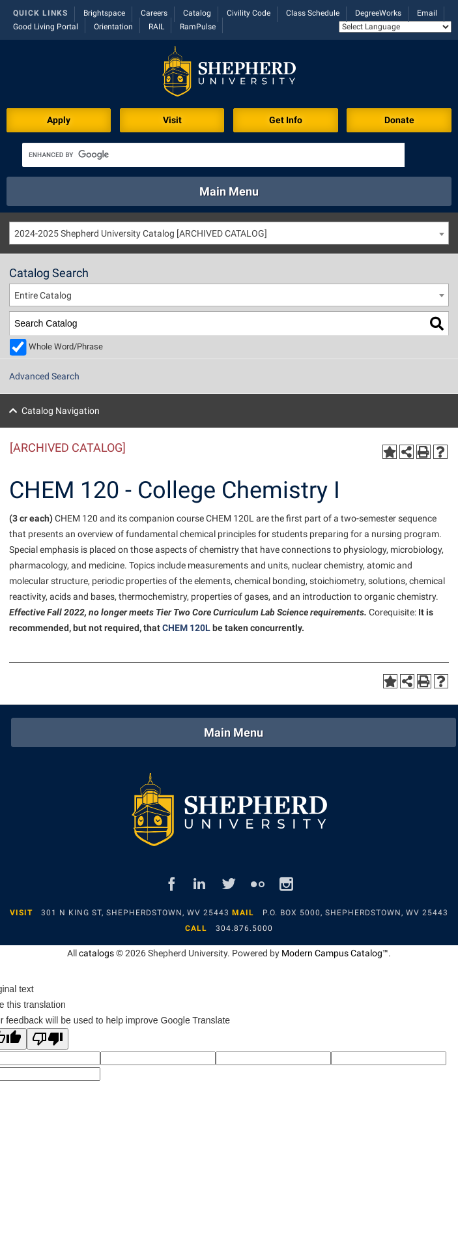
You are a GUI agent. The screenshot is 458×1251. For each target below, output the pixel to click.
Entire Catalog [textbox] (43, 295)
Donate (399, 120)
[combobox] (229, 233)
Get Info (285, 120)
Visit (172, 120)
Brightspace (104, 13)
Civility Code (248, 13)
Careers (154, 13)
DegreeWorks (378, 13)
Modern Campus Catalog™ (334, 953)
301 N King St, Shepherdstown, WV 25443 (135, 912)
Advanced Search (44, 376)
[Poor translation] (47, 1039)
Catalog (197, 13)
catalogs (96, 953)
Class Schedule (312, 13)
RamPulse (198, 26)
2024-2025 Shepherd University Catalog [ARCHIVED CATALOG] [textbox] (140, 233)
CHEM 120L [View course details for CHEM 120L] (186, 628)
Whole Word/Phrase (66, 346)
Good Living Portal (45, 26)
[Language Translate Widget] (395, 27)
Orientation (113, 26)
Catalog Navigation (60, 410)
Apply (58, 120)
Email (427, 13)
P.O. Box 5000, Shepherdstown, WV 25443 (355, 912)
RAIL (156, 26)
